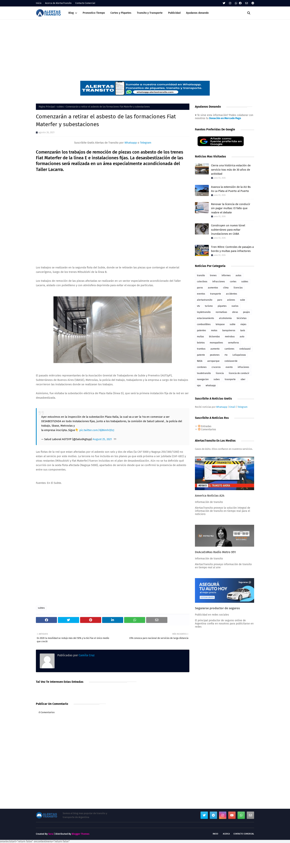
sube (242, 300)
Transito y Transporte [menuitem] (150, 12)
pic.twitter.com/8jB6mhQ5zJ (96, 430)
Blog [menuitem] (71, 12)
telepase (220, 324)
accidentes (231, 293)
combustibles (204, 324)
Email (232, 406)
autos (238, 275)
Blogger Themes (80, 833)
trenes (213, 275)
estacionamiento (205, 318)
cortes (233, 281)
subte (232, 324)
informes (226, 275)
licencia (220, 373)
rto (226, 355)
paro (219, 300)
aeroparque (213, 361)
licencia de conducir (239, 373)
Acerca (226, 834)
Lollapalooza (239, 355)
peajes (246, 312)
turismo (209, 306)
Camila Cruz (86, 655)
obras (235, 312)
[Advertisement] (145, 47)
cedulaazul (245, 348)
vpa (199, 385)
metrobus (230, 336)
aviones (231, 300)
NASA (199, 361)
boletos (201, 342)
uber (243, 379)
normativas (221, 312)
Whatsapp (130, 142)
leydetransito (204, 312)
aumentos (213, 287)
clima (226, 287)
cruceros (216, 367)
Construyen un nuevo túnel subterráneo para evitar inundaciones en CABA (228, 229)
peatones (215, 355)
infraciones (243, 367)
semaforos (233, 342)
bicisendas (214, 336)
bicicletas (242, 318)
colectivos (202, 281)
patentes (201, 330)
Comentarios (207, 429)
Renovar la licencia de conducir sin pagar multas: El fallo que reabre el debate (230, 208)
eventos (201, 293)
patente (201, 355)
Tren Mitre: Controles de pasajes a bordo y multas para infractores (232, 249)
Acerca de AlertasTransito (58, 3)
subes (217, 379)
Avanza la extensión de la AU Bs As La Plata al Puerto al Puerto (231, 189)
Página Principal (47, 106)
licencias (238, 287)
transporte (215, 293)
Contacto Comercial (85, 3)
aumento (215, 348)
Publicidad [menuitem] (174, 12)
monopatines (216, 342)
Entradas (204, 426)
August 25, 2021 (102, 439)
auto (242, 336)
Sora (50, 833)
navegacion (203, 379)
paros (200, 287)
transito (201, 275)
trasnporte (230, 379)
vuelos (235, 306)
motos (214, 330)
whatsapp (211, 385)
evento (229, 367)
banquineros (228, 330)
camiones (229, 348)
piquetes (222, 306)
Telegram (145, 142)
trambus (201, 348)
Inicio (38, 3)
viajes (243, 324)
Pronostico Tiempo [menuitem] (94, 12)
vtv (198, 306)
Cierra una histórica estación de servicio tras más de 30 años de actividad (231, 169)
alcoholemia (225, 318)
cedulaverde (231, 361)
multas (200, 336)
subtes (60, 106)
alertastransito (204, 300)
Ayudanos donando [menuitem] (197, 12)
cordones (202, 367)
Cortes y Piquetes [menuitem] (120, 12)
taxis (242, 330)
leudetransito (204, 373)
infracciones (218, 281)
